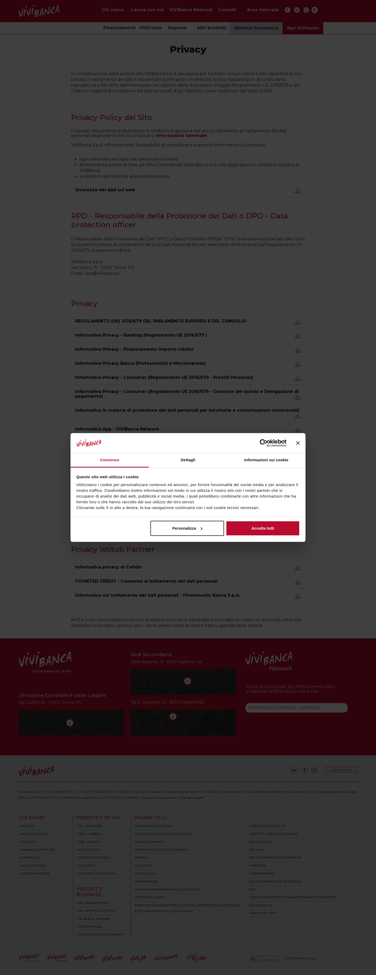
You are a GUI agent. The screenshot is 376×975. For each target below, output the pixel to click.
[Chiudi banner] (298, 443)
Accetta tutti (262, 528)
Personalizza (187, 528)
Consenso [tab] (109, 460)
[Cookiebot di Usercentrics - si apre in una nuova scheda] (263, 443)
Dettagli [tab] (188, 460)
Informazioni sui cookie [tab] (266, 460)
